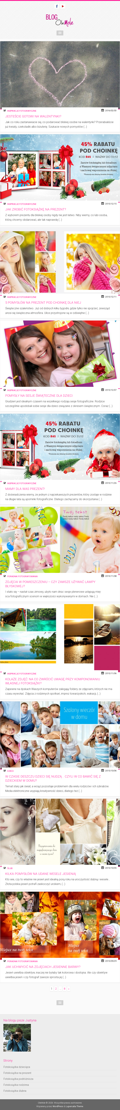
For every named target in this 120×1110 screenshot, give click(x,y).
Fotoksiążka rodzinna (16, 1084)
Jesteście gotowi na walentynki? (33, 116)
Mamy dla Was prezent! (25, 489)
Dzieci (10, 771)
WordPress (58, 1106)
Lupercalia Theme (74, 1106)
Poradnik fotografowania (22, 576)
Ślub (10, 868)
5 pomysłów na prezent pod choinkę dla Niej (43, 303)
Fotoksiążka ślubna (14, 1090)
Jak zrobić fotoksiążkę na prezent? (35, 209)
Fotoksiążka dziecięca (16, 1067)
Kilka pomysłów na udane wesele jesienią (40, 874)
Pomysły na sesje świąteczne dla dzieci (39, 396)
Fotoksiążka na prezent (17, 1073)
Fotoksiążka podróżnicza (18, 1079)
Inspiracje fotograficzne (21, 111)
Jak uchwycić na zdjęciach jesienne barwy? (42, 967)
